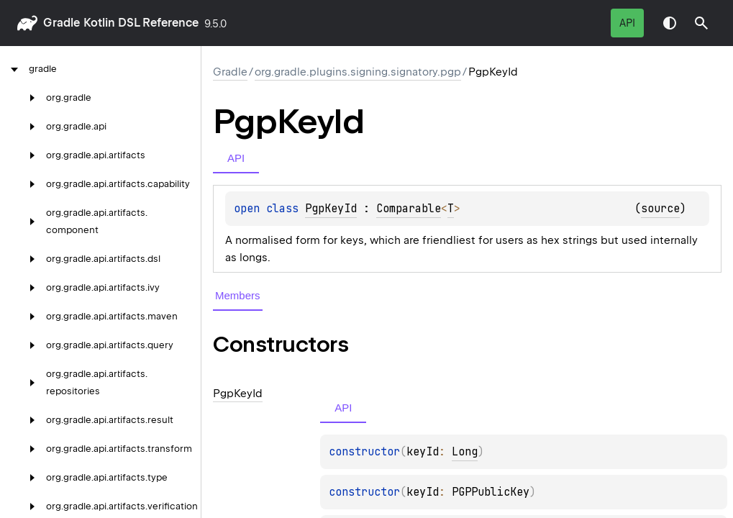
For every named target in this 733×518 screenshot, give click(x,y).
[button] (701, 23)
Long (465, 452)
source (660, 208)
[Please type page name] (701, 23)
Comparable (408, 208)
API (627, 23)
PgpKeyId (331, 208)
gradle (61, 22)
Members (237, 295)
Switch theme (669, 23)
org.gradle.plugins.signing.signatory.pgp (358, 71)
